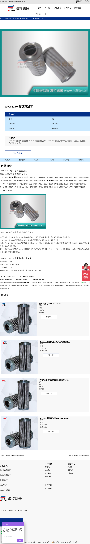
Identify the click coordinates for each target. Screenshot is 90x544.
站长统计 (75, 542)
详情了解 (49, 317)
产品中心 (57, 8)
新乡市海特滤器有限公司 (8, 282)
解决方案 (77, 8)
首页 (39, 8)
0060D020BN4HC (6, 279)
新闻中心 (67, 8)
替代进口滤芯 (24, 18)
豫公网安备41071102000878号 (62, 542)
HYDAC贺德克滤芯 (36, 18)
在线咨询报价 (18, 153)
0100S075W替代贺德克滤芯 (82, 455)
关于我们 (48, 8)
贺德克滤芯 (63, 177)
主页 (10, 18)
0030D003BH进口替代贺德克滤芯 (15, 455)
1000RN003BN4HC (38, 279)
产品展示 (16, 18)
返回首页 (79, 1)
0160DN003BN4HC (21, 279)
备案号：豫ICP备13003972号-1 (41, 542)
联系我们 (38, 14)
